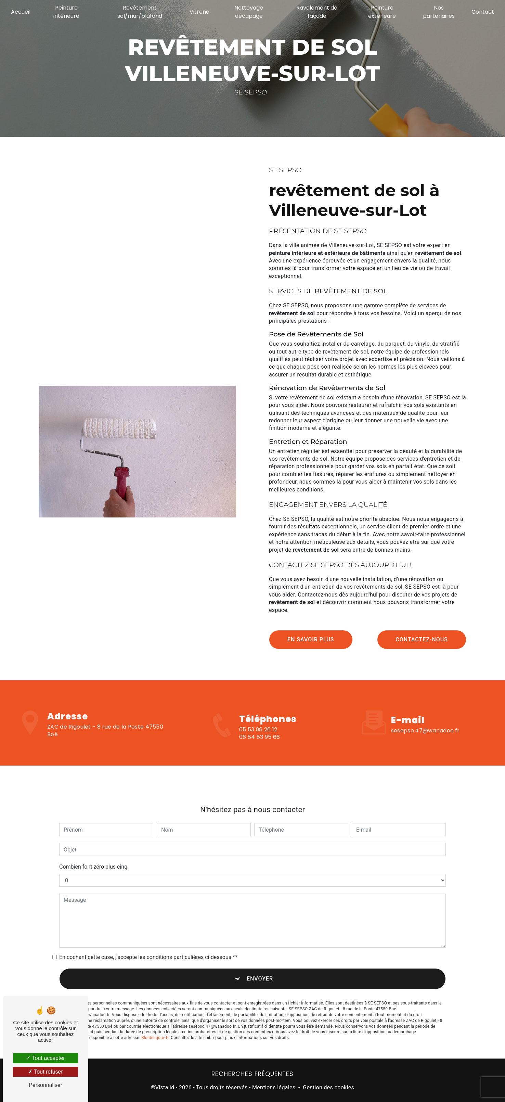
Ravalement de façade (316, 12)
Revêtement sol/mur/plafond (139, 12)
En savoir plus (310, 639)
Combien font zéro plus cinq (93, 856)
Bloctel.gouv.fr (155, 1027)
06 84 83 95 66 (259, 746)
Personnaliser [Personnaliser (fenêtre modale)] (45, 1085)
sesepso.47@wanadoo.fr (425, 719)
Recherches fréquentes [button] (252, 1073)
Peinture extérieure (382, 12)
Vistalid (164, 1087)
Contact (482, 12)
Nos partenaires (438, 12)
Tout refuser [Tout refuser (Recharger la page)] (45, 1072)
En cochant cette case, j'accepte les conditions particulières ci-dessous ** (148, 946)
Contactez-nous (422, 639)
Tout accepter (45, 1058)
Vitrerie (199, 12)
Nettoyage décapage (248, 12)
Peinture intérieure (67, 12)
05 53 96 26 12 (258, 739)
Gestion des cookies (328, 1087)
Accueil (21, 12)
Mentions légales (273, 1087)
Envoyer (260, 968)
